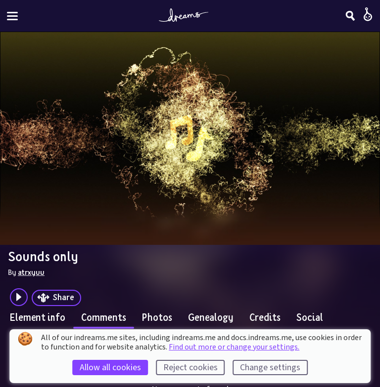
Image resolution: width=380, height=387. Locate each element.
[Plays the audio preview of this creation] (19, 297)
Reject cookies (190, 367)
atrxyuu (31, 272)
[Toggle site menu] (12, 16)
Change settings (270, 367)
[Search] (350, 15)
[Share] (56, 298)
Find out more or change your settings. (234, 347)
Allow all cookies (110, 367)
